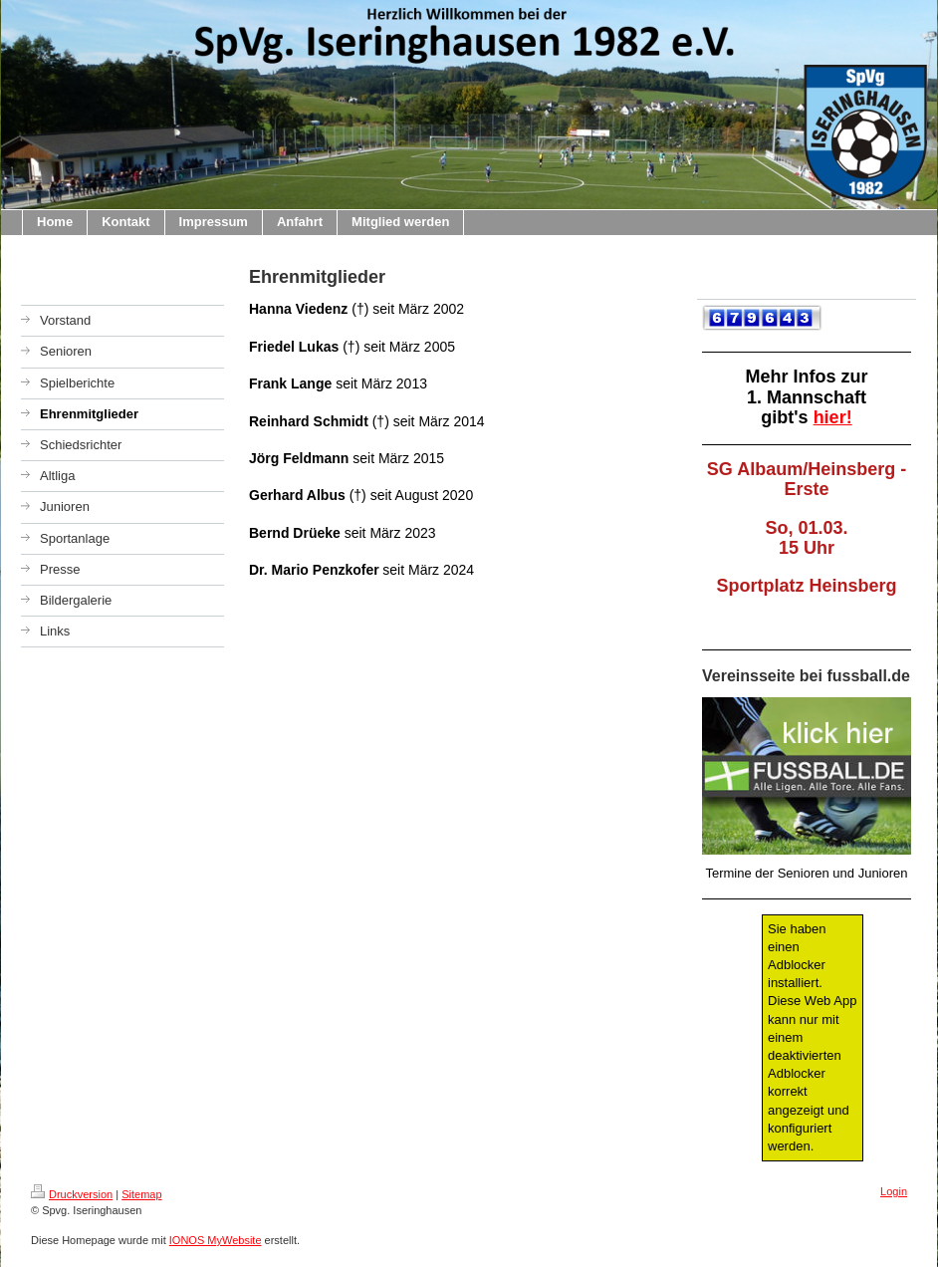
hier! (833, 417)
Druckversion (72, 1194)
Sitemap (141, 1194)
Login (893, 1191)
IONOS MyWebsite (215, 1240)
